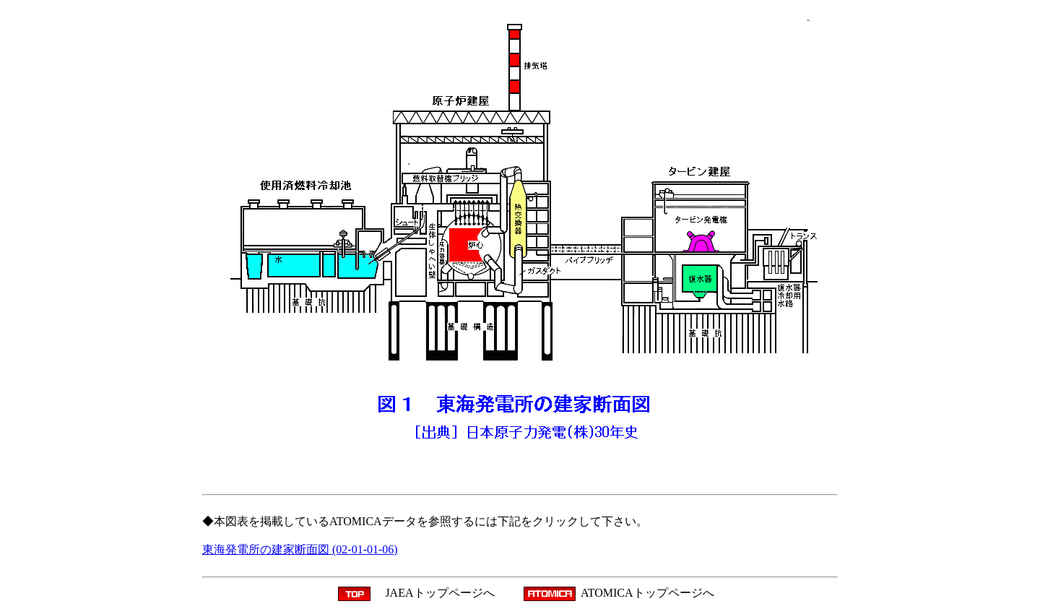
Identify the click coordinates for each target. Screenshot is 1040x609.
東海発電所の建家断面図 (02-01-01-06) (300, 549)
